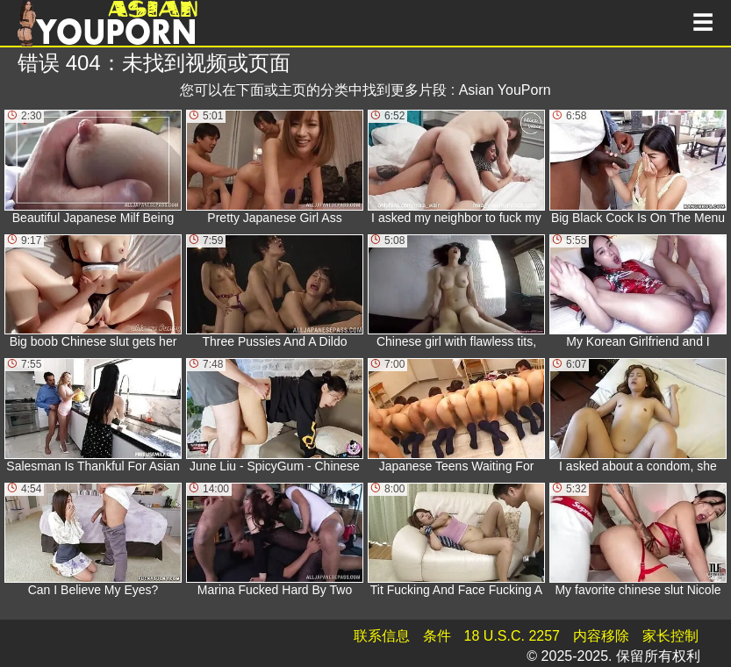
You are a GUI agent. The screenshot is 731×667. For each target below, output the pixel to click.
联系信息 (382, 635)
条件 (437, 635)
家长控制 (670, 635)
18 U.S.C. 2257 (512, 635)
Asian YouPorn (505, 89)
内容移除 (601, 635)
